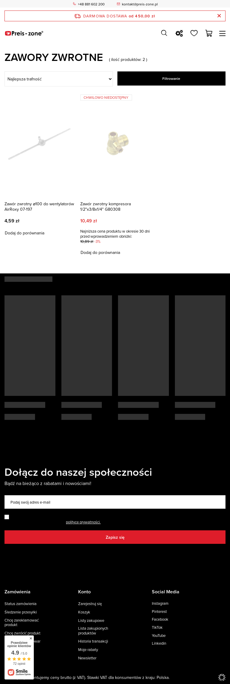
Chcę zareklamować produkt (21, 622)
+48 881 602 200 (91, 4)
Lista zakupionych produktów (93, 630)
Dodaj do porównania (24, 233)
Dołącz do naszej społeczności (78, 472)
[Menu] (223, 33)
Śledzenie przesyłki (20, 612)
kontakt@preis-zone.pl (140, 4)
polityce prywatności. (83, 522)
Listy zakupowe (91, 620)
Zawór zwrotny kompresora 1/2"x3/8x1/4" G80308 (105, 206)
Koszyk (84, 612)
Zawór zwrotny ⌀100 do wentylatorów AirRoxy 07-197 (39, 206)
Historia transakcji (93, 641)
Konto (84, 592)
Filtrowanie (171, 78)
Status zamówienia (20, 603)
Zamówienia (17, 592)
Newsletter (87, 658)
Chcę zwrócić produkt (22, 633)
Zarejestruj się (90, 603)
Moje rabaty (88, 649)
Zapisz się (115, 537)
